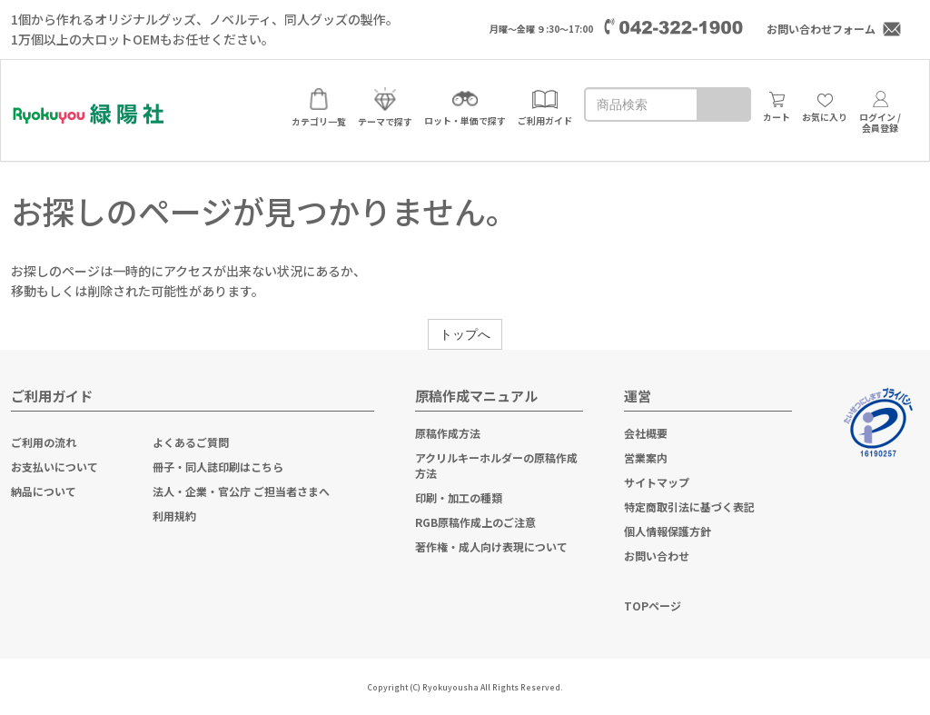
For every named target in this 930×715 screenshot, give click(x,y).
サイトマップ (656, 482)
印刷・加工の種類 (458, 497)
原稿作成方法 (447, 433)
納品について (43, 491)
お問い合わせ (656, 555)
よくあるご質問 (191, 442)
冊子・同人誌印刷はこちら (218, 466)
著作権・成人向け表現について (491, 546)
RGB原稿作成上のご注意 (475, 522)
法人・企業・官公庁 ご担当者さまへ (241, 491)
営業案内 (646, 457)
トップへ (465, 334)
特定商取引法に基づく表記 (689, 506)
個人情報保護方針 (667, 531)
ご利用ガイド (52, 395)
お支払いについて (54, 466)
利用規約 (174, 515)
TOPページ (652, 605)
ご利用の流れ (43, 442)
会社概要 (646, 433)
